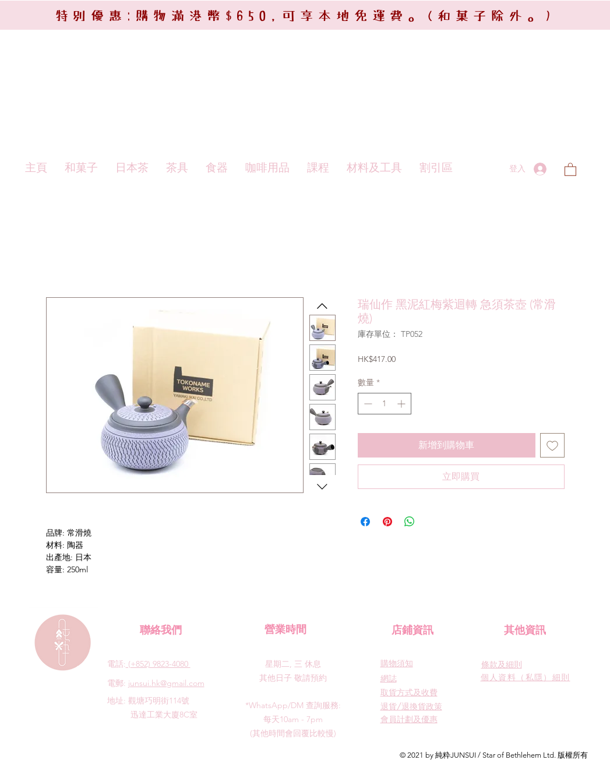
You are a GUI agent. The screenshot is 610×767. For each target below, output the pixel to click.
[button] (570, 169)
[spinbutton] (384, 403)
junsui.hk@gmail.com (166, 683)
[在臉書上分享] (365, 522)
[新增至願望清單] (552, 445)
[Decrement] (366, 403)
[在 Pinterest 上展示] (387, 522)
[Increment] (402, 403)
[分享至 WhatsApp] (410, 522)
